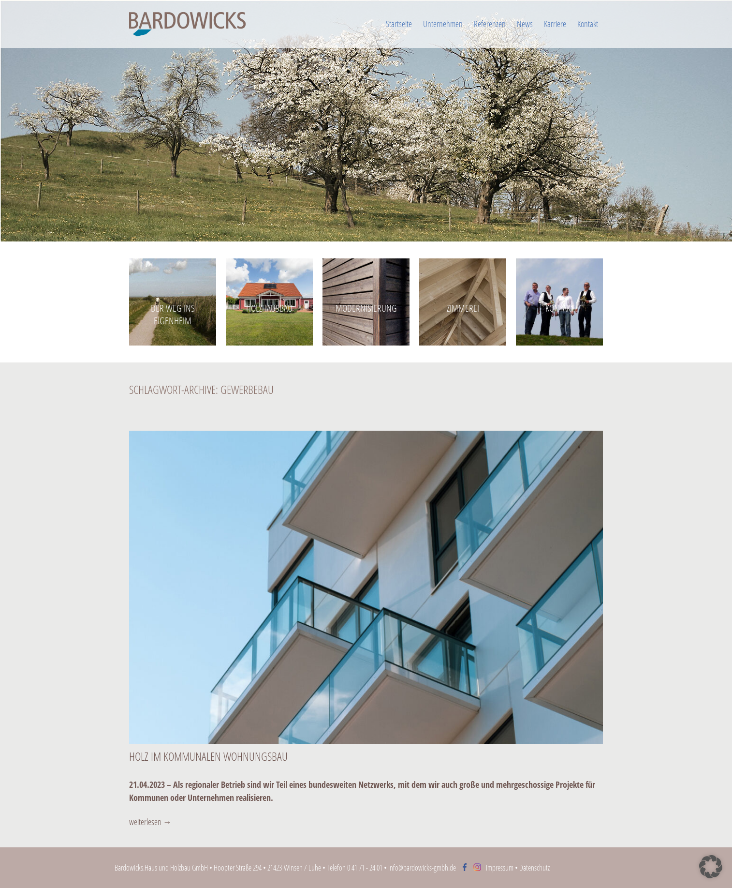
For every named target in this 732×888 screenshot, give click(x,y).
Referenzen (490, 24)
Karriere (555, 24)
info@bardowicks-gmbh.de (422, 867)
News (525, 24)
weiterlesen (150, 822)
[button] (710, 866)
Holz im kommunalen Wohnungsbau (208, 756)
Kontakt (587, 24)
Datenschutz (534, 867)
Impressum (499, 867)
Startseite (399, 24)
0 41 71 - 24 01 (364, 867)
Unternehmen (443, 24)
